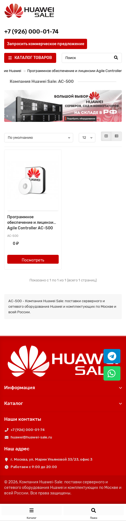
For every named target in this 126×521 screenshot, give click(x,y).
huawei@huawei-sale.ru (31, 437)
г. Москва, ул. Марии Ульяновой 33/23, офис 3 (51, 459)
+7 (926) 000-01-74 (28, 430)
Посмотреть (33, 260)
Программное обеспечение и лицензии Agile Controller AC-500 (31, 222)
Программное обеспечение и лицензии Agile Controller (74, 71)
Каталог (63, 403)
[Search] (92, 58)
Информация (63, 387)
